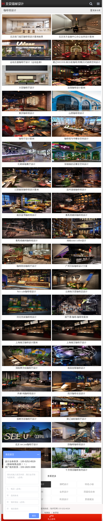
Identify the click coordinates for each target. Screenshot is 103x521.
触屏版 (56, 513)
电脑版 (47, 513)
